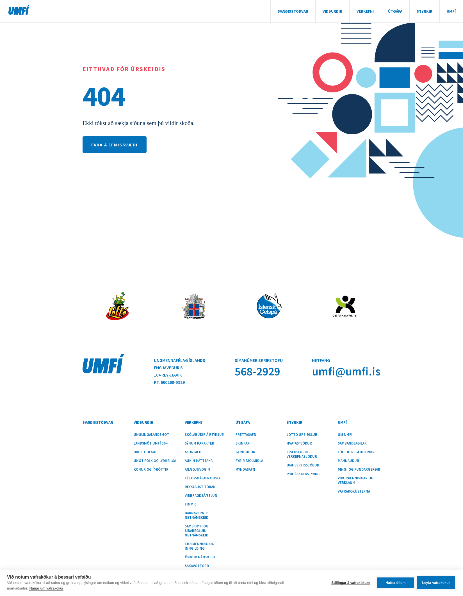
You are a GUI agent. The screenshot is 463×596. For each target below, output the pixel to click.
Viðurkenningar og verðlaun (355, 480)
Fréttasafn (246, 434)
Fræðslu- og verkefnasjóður (302, 454)
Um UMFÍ (345, 434)
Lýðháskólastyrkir (304, 474)
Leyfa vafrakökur (436, 583)
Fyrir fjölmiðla (249, 461)
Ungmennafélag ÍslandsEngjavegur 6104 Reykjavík (179, 367)
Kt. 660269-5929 (169, 382)
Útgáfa (395, 11)
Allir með (193, 452)
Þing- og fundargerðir (359, 469)
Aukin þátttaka (199, 461)
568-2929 (257, 371)
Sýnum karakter (199, 443)
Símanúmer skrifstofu (259, 360)
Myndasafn (245, 469)
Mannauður (348, 461)
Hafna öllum (396, 583)
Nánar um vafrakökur (46, 588)
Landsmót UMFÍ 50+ (151, 443)
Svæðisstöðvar (293, 11)
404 (104, 96)
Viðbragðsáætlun (201, 495)
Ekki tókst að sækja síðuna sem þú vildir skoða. (139, 123)
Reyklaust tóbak (200, 487)
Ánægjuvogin (197, 469)
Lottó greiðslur (302, 434)
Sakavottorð (197, 566)
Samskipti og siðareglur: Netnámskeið (196, 531)
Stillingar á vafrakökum (350, 583)
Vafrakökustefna (354, 491)
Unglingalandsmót (151, 434)
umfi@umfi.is (346, 371)
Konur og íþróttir (151, 469)
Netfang (321, 360)
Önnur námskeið (200, 557)
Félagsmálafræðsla (202, 478)
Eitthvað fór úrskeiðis (124, 69)
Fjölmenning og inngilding (199, 546)
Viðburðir (332, 11)
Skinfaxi (243, 443)
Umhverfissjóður (303, 465)
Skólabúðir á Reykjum (205, 434)
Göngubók (245, 452)
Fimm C (191, 504)
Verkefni (365, 11)
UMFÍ (19, 10)
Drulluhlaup (146, 452)
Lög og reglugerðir (356, 452)
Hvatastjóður (299, 443)
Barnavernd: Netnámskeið (196, 515)
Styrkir (424, 11)
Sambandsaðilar (352, 443)
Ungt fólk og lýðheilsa (155, 461)
